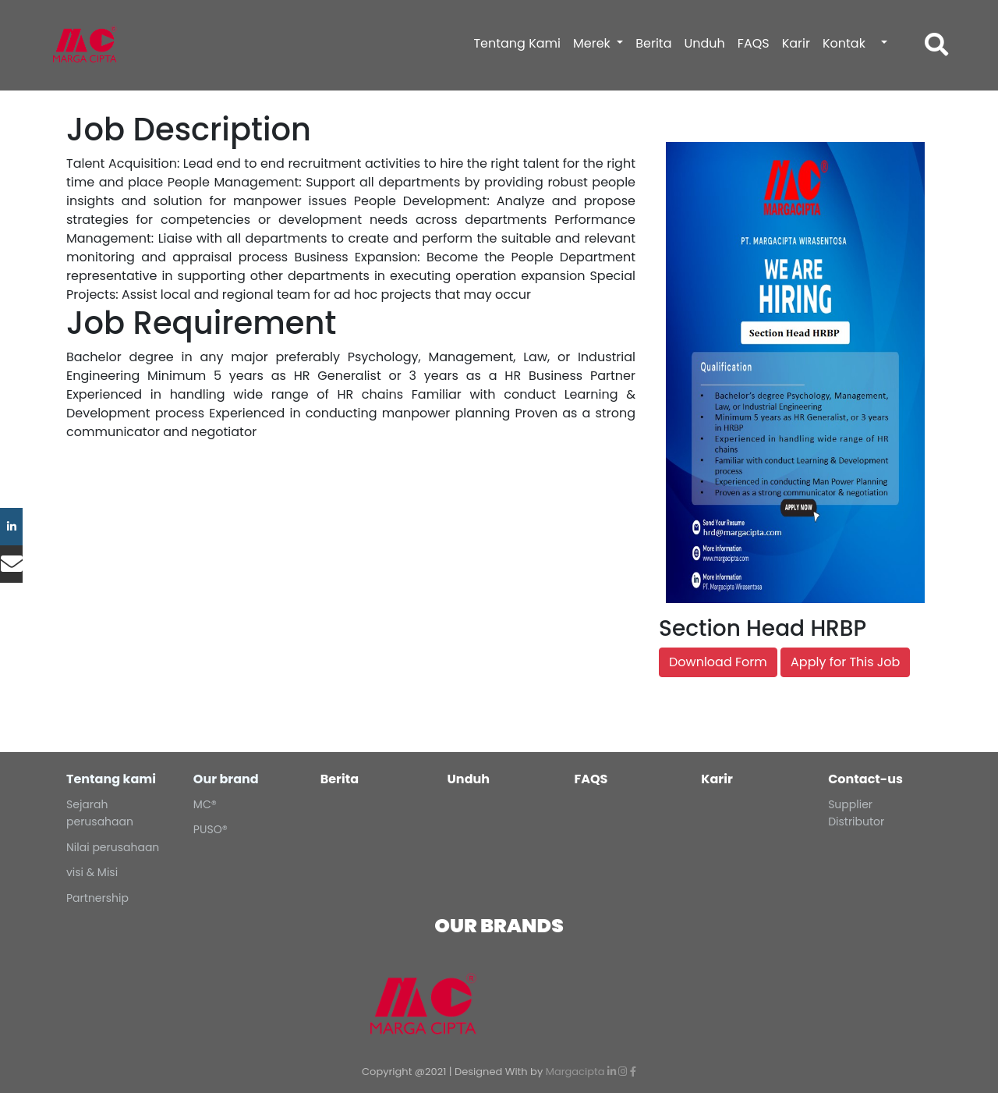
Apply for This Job (845, 662)
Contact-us (865, 779)
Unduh (704, 43)
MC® (205, 804)
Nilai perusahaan (112, 847)
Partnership (97, 898)
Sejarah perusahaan (99, 813)
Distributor (856, 821)
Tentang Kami (517, 43)
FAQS (754, 43)
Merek (593, 43)
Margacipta (575, 1071)
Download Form (718, 662)
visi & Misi (92, 872)
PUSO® (210, 829)
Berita (653, 43)
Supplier (850, 804)
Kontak (844, 43)
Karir (796, 43)
